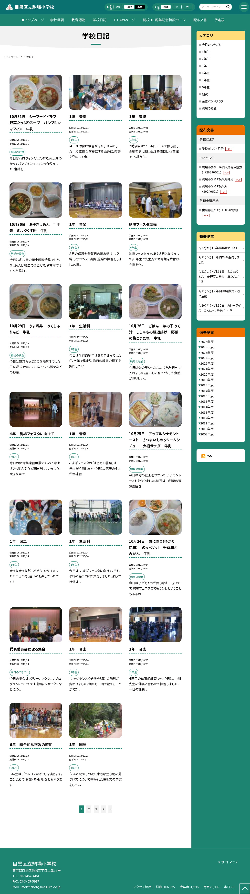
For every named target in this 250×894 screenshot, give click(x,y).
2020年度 (207, 374)
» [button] (111, 809)
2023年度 (207, 358)
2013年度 (207, 412)
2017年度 (207, 390)
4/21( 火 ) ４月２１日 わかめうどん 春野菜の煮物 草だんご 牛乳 (219, 276)
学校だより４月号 (217, 148)
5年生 (205, 80)
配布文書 (200, 19)
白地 (129, 7)
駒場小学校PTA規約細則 (222, 179)
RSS (209, 455)
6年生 (205, 87)
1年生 (205, 52)
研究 (205, 94)
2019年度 (207, 379)
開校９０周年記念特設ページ (164, 19)
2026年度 (207, 341)
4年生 (205, 73)
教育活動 (78, 19)
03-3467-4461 (29, 876)
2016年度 (207, 396)
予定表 (219, 19)
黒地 (139, 7)
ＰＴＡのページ (124, 19)
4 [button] (103, 809)
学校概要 (57, 19)
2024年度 (207, 352)
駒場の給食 (209, 108)
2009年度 (207, 434)
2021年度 (207, 368)
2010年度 (207, 428)
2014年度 (207, 406)
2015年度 (207, 401)
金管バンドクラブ (212, 101)
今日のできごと (211, 44)
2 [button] (89, 809)
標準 (166, 7)
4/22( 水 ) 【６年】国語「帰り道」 (217, 248)
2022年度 (207, 363)
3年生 (205, 66)
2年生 (205, 59)
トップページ (34, 19)
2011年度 (207, 423)
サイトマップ (229, 862)
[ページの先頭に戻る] (245, 889)
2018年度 (207, 385)
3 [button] (96, 809)
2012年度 (207, 417)
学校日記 (99, 19)
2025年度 (207, 347)
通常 (118, 7)
